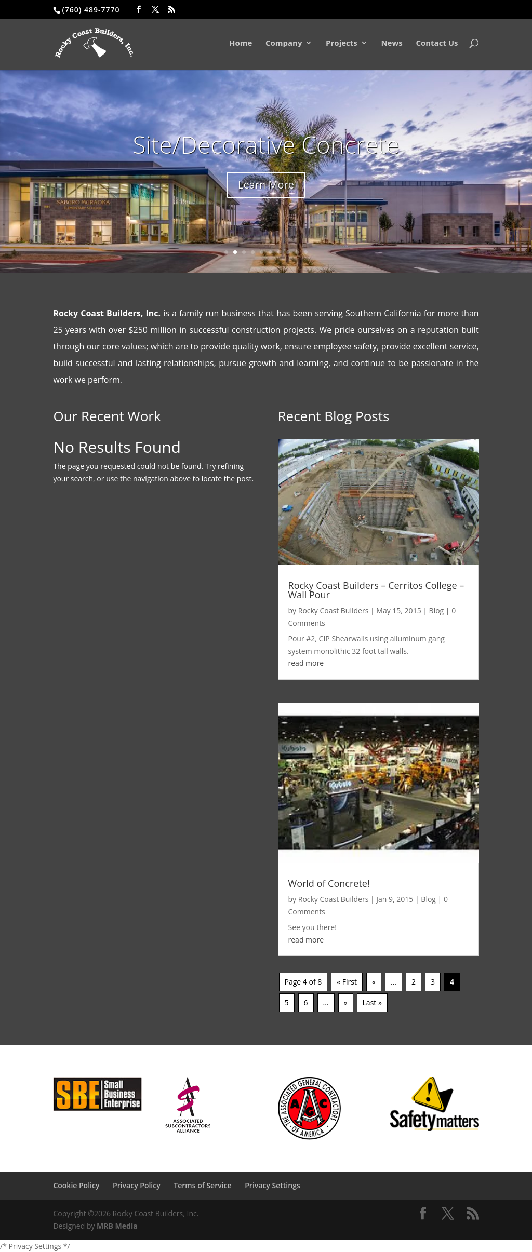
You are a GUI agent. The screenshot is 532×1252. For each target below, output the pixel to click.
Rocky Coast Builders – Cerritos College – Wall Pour (376, 590)
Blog (436, 610)
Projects (341, 43)
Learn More (266, 185)
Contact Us (437, 43)
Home (240, 43)
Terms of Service (202, 1185)
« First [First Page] (347, 982)
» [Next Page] (346, 1002)
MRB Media (117, 1226)
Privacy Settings (272, 1185)
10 (306, 252)
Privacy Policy (137, 1185)
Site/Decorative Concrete (265, 144)
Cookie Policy (76, 1185)
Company (283, 43)
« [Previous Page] (374, 982)
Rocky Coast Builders (333, 610)
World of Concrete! (329, 883)
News (391, 43)
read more (306, 663)
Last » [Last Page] (372, 1002)
